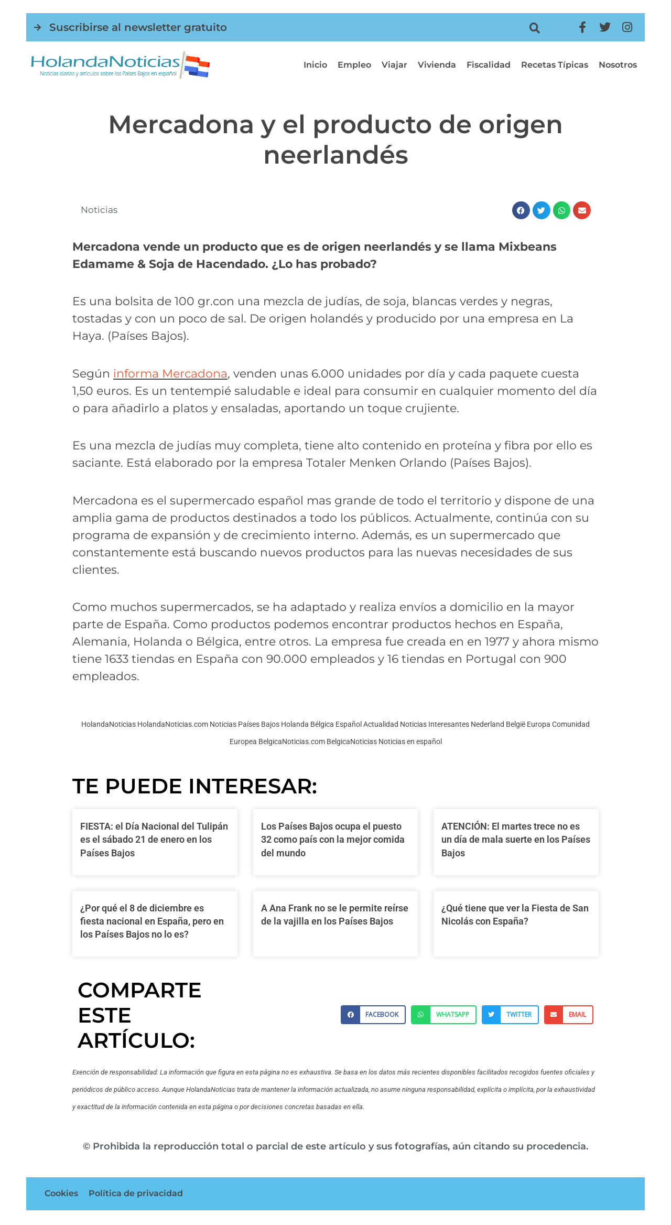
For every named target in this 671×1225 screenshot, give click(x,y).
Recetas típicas (554, 65)
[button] (534, 28)
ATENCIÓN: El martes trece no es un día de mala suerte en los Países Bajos (515, 839)
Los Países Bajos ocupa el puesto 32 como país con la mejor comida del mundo (333, 839)
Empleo (354, 65)
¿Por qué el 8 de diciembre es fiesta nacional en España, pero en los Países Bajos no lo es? (152, 921)
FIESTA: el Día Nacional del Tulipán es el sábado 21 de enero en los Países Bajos (154, 839)
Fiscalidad (489, 65)
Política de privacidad (136, 1194)
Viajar (394, 65)
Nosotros (618, 65)
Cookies (61, 1194)
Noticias (100, 210)
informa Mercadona (170, 374)
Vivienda (437, 65)
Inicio (315, 65)
